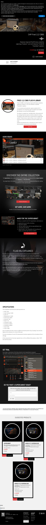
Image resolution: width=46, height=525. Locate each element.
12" (0, 509)
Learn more (9, 455)
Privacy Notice (25, 516)
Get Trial (30, 126)
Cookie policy (26, 521)
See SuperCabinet (30, 233)
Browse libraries (23, 201)
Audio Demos (39, 57)
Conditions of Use (26, 517)
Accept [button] (41, 16)
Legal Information (26, 514)
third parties (22, 6)
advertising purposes (15, 8)
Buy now (4, 455)
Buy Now (41, 52)
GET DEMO (12, 398)
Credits (7, 521)
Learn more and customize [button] (8, 16)
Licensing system (14, 62)
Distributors (33, 515)
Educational (33, 517)
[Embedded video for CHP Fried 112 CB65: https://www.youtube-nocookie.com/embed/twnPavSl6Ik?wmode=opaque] (23, 80)
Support (32, 520)
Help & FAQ (33, 518)
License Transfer (26, 519)
